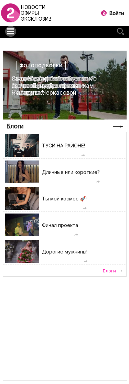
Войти (116, 13)
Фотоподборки (41, 65)
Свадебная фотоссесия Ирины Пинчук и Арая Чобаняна (46, 85)
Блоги (14, 126)
